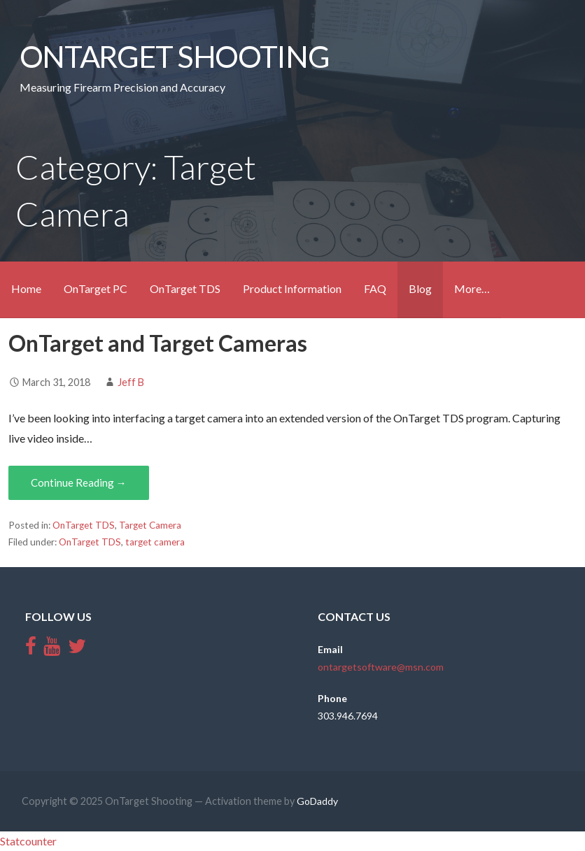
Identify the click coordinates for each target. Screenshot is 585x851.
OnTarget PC (95, 288)
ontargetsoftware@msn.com (381, 667)
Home (26, 288)
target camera (155, 542)
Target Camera (150, 525)
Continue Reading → (79, 482)
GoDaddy (317, 801)
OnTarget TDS (185, 288)
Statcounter (28, 841)
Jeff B (131, 382)
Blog (420, 288)
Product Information (292, 288)
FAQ (375, 288)
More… (472, 288)
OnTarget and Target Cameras (157, 343)
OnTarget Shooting (175, 56)
